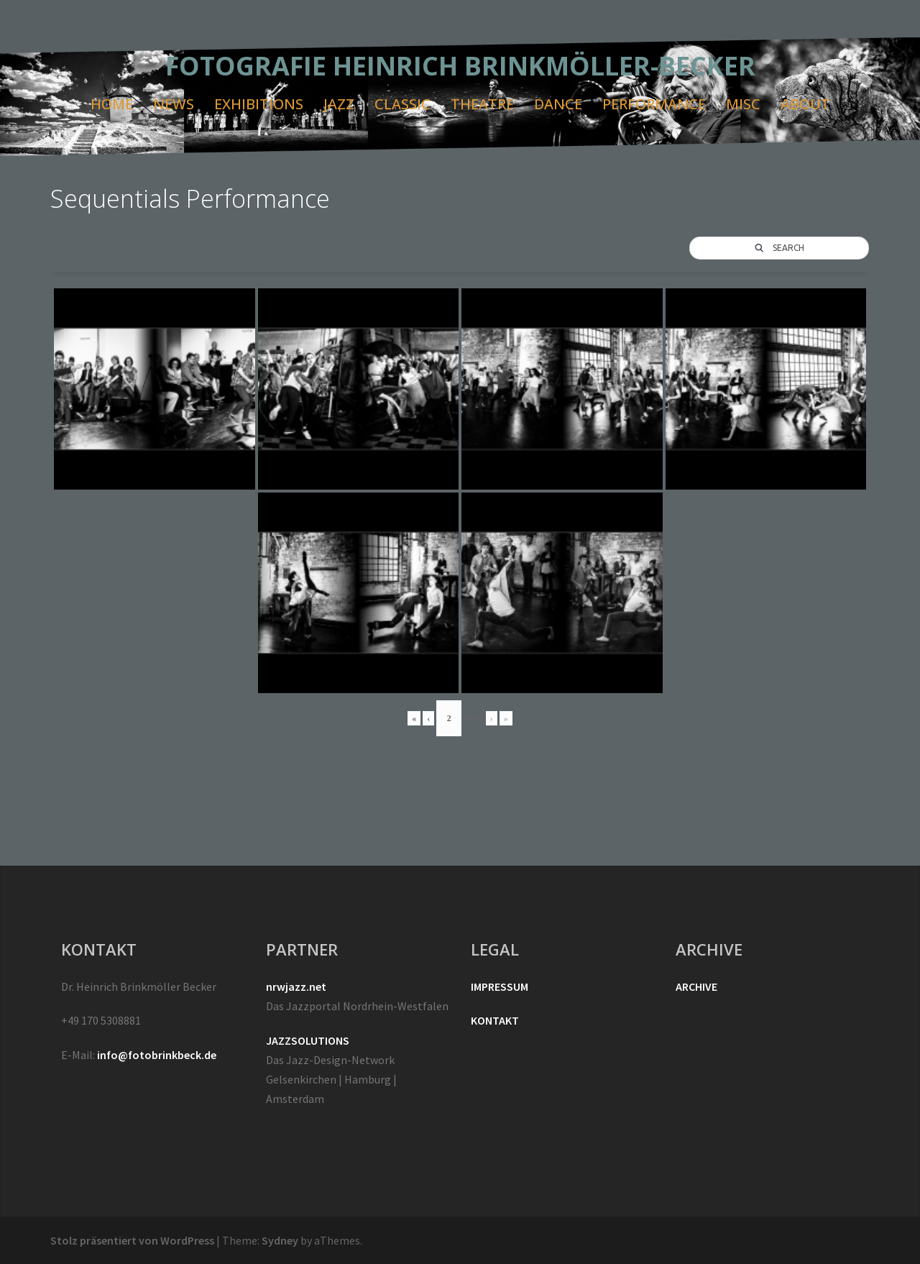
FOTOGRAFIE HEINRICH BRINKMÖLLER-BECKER (460, 65)
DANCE (558, 104)
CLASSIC (402, 104)
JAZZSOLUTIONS (307, 1040)
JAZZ (338, 104)
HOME (112, 104)
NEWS (173, 104)
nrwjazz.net (296, 986)
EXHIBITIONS (258, 104)
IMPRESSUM (499, 986)
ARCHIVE (696, 986)
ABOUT (805, 104)
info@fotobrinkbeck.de (156, 1055)
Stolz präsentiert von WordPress (132, 1240)
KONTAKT (495, 1020)
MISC (743, 104)
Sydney (280, 1240)
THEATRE (482, 104)
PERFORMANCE (654, 104)
